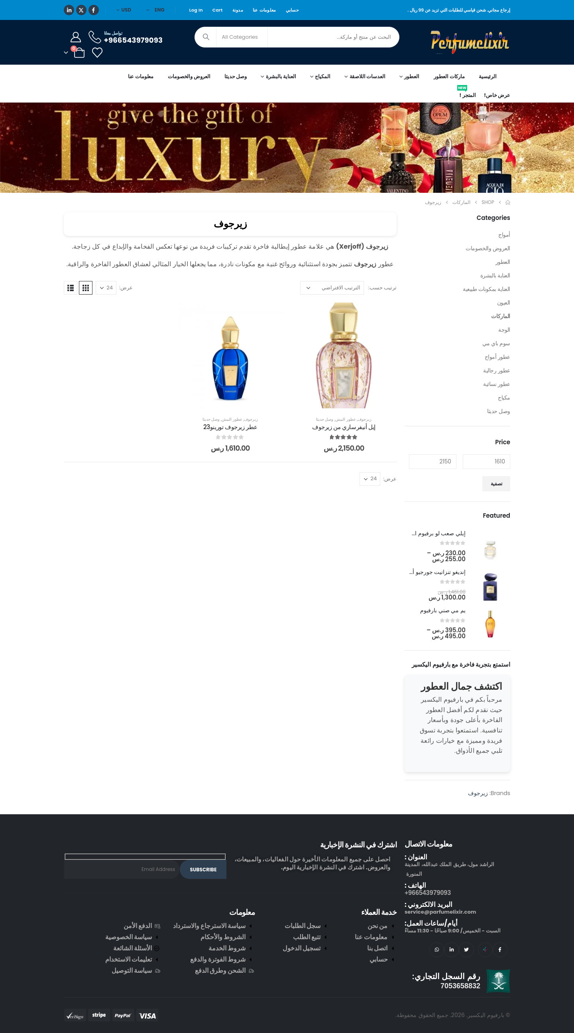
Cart (217, 10)
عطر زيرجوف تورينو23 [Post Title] (230, 427)
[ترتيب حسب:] (332, 288)
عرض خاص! (497, 95)
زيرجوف (365, 419)
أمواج (504, 235)
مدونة (237, 10)
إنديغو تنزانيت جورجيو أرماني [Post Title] (432, 572)
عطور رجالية (496, 370)
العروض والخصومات (189, 76)
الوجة (504, 330)
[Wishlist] (97, 52)
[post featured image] (490, 546)
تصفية (496, 483)
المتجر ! (466, 94)
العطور (502, 262)
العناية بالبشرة (495, 275)
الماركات (500, 316)
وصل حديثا (235, 76)
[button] (85, 288)
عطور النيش (345, 419)
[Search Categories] (242, 37)
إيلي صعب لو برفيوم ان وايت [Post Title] (432, 533)
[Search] (206, 37)
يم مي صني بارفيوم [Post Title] (443, 610)
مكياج (504, 398)
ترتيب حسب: (382, 287)
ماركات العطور (449, 76)
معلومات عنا (264, 10)
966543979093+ (428, 892)
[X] (81, 10)
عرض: (126, 287)
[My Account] (75, 37)
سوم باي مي (496, 343)
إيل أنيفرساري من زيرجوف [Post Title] (343, 427)
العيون (503, 303)
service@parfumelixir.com (440, 912)
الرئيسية (488, 76)
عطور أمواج (497, 357)
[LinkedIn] (69, 10)
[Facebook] (93, 10)
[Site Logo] (470, 42)
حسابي (292, 10)
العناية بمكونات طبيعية (486, 289)
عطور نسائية (496, 384)
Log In (196, 10)
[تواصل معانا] (125, 37)
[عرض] (106, 288)
